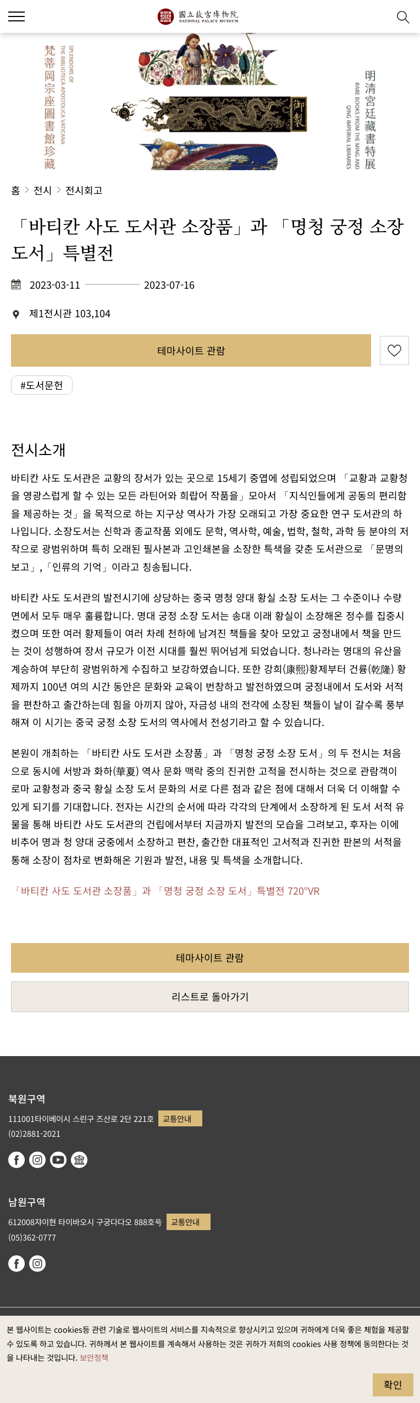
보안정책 (94, 1357)
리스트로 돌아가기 (210, 996)
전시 (43, 190)
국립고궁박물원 (198, 16)
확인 (393, 1384)
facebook (16, 1160)
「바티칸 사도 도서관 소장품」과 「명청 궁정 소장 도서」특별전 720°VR (165, 890)
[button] (376, 17)
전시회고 (84, 190)
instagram (37, 1160)
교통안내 (177, 1118)
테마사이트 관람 (191, 350)
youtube (58, 1160)
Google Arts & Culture (79, 1160)
